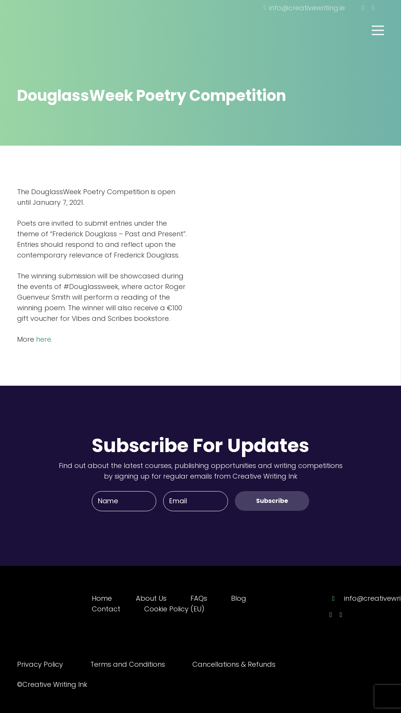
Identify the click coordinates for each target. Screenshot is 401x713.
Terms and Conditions (127, 664)
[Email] (195, 501)
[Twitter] (373, 7)
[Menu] (378, 30)
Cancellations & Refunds (233, 664)
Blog (238, 598)
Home (102, 598)
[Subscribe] (272, 500)
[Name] (124, 501)
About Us (151, 598)
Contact (106, 609)
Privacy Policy (40, 664)
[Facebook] (363, 7)
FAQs (198, 598)
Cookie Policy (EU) (174, 609)
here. (43, 339)
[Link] (59, 20)
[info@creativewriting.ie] (337, 598)
